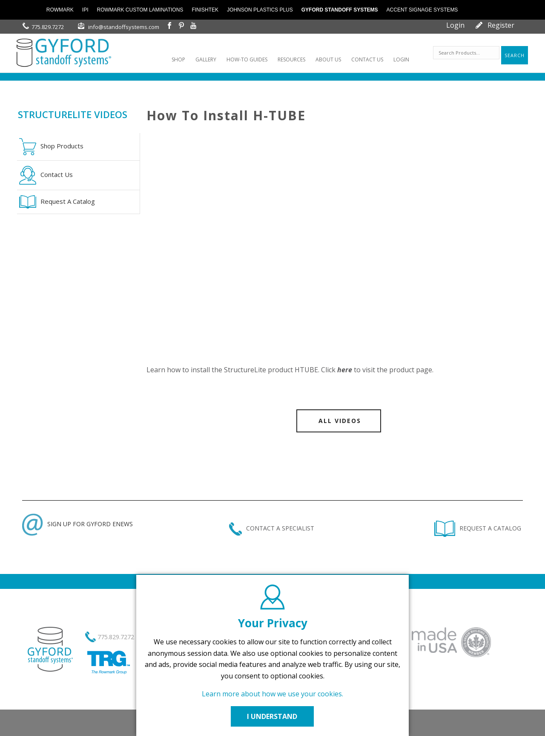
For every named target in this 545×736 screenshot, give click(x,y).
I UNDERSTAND (272, 716)
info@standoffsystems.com (123, 27)
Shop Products (51, 146)
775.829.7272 (48, 27)
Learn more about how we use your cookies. (272, 693)
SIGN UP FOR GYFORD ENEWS (77, 524)
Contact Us (46, 175)
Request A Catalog (57, 202)
